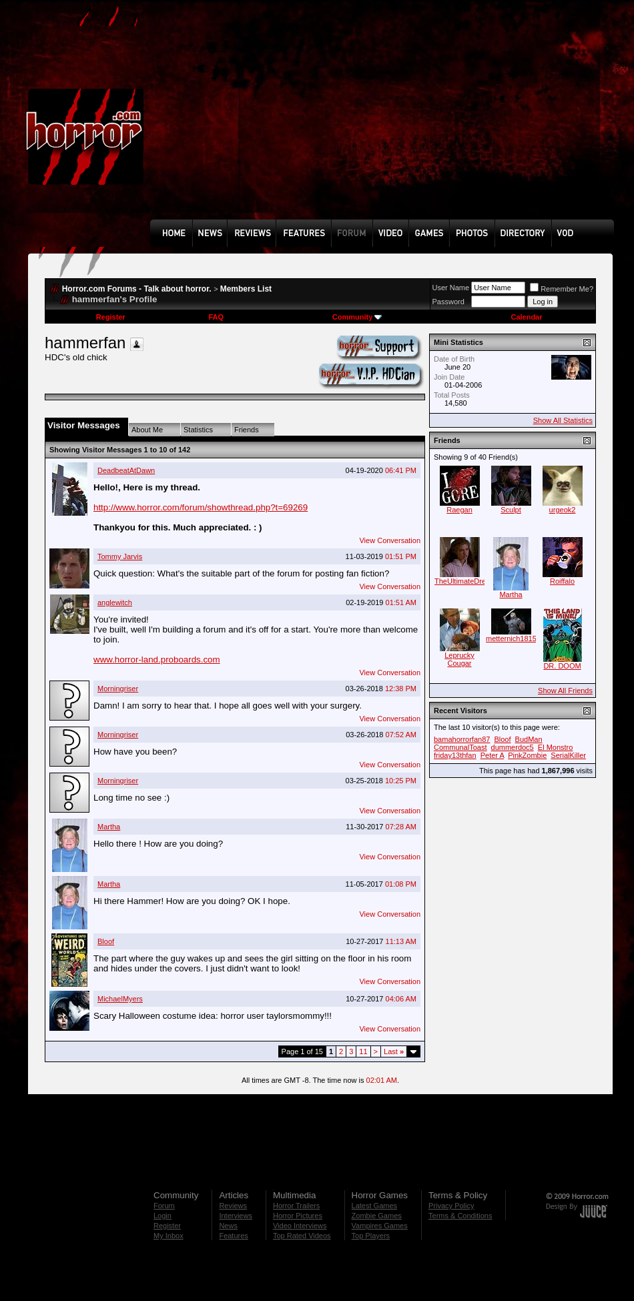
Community (357, 317)
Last (394, 1051)
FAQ (216, 317)
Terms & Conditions (460, 1216)
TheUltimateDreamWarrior (477, 581)
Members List (246, 289)
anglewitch (114, 602)
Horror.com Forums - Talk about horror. (137, 289)
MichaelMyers (120, 999)
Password (448, 302)
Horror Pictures (297, 1216)
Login (162, 1216)
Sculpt (511, 510)
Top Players (371, 1236)
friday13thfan (455, 755)
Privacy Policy (451, 1206)
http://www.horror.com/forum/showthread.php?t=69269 (200, 507)
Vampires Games (380, 1226)
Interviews (235, 1216)
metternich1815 (511, 638)
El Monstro (555, 747)
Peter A (492, 755)
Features (233, 1236)
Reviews (233, 1206)
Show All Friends (565, 691)
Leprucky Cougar (459, 659)
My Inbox (168, 1236)
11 (363, 1051)
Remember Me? (561, 289)
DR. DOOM (562, 666)
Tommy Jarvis (119, 556)
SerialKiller (568, 755)
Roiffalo (562, 581)
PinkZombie (527, 755)
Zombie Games (377, 1216)
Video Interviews (300, 1226)
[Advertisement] (372, 119)
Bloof (105, 941)
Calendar (526, 317)
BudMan (529, 739)
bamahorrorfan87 (462, 739)
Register (110, 317)
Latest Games (374, 1206)
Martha (108, 827)
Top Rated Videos (302, 1236)
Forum (164, 1206)
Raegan (459, 510)
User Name (451, 288)
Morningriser (117, 689)
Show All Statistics (563, 420)
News (228, 1226)
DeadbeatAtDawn (126, 470)
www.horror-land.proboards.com (156, 660)
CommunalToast (460, 747)
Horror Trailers (296, 1206)
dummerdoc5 (512, 747)
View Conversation (389, 540)
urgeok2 (562, 510)
